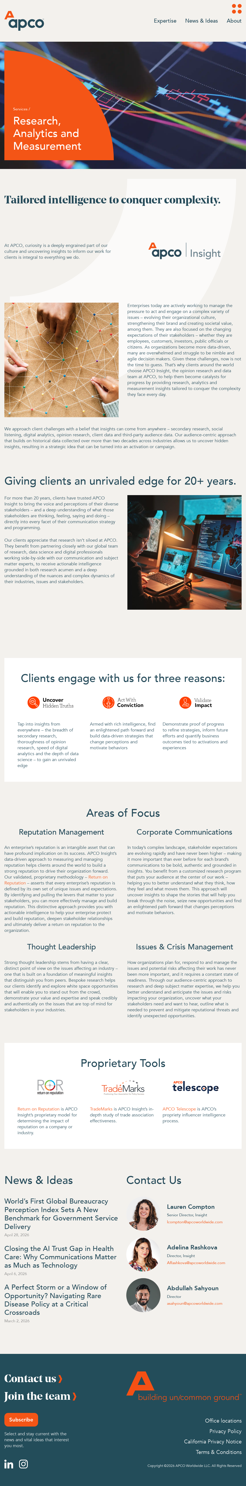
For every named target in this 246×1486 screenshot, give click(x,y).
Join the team (37, 1395)
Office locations (223, 1421)
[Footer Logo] (184, 1386)
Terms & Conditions (219, 1452)
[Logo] (24, 21)
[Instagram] (23, 1464)
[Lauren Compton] (143, 1214)
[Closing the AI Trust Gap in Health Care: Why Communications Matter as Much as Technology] (62, 1256)
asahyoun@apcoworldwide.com (194, 1303)
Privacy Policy (225, 1431)
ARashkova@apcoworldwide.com (196, 1262)
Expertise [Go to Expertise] (165, 20)
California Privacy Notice (213, 1441)
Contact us (30, 1378)
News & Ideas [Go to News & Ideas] (201, 20)
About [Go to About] (234, 20)
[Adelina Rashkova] (143, 1254)
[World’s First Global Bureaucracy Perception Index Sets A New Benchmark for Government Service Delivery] (62, 1213)
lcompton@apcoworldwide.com (195, 1222)
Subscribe (21, 1420)
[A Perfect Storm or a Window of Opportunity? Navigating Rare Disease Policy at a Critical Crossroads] (62, 1299)
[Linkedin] (8, 1464)
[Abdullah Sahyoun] (143, 1295)
